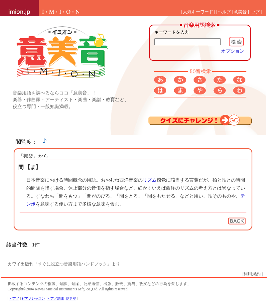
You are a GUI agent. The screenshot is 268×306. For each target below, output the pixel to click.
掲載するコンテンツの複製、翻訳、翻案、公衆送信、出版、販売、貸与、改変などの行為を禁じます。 (99, 284)
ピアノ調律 (55, 298)
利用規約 (252, 274)
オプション (232, 51)
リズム (150, 180)
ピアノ (14, 298)
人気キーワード (198, 12)
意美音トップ (247, 12)
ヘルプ (224, 12)
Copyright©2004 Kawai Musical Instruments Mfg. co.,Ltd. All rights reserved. (68, 289)
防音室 (71, 298)
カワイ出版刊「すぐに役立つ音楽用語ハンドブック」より (64, 264)
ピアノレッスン (33, 298)
